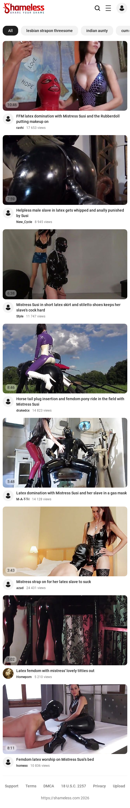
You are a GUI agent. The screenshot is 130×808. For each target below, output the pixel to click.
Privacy (99, 786)
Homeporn (24, 677)
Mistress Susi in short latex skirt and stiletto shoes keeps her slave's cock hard (68, 307)
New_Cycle (24, 222)
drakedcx (23, 410)
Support (11, 786)
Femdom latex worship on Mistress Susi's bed (55, 759)
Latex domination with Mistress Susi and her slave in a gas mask (71, 493)
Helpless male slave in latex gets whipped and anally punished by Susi (70, 213)
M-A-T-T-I (22, 499)
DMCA (48, 786)
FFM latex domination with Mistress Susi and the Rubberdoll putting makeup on (68, 119)
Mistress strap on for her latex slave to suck (53, 582)
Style (19, 316)
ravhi (20, 127)
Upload (119, 786)
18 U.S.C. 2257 (73, 786)
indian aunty (97, 30)
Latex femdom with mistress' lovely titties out (55, 671)
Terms (31, 786)
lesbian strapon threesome (49, 30)
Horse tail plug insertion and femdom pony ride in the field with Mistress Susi (70, 401)
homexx (22, 765)
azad (20, 588)
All (10, 30)
